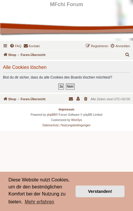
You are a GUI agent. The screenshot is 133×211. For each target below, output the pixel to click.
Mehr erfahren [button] (39, 201)
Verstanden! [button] (100, 191)
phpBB (51, 114)
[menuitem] (15, 46)
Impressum (66, 109)
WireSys (76, 120)
